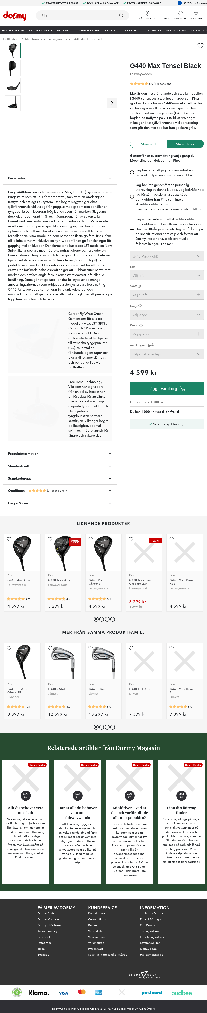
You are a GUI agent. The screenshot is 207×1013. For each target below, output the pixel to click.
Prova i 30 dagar (151, 919)
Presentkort (95, 948)
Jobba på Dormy (151, 913)
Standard (148, 136)
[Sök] (121, 15)
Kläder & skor (40, 30)
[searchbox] (73, 15)
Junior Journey (47, 931)
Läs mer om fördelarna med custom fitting (169, 201)
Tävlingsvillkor (149, 931)
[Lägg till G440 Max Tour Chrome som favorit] (90, 539)
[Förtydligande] (139, 278)
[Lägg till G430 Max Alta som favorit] (50, 539)
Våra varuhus (96, 937)
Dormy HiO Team (49, 925)
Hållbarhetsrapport (152, 954)
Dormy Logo (148, 948)
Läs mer (167, 236)
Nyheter (154, 30)
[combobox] (82, 15)
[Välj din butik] (147, 14)
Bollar (63, 30)
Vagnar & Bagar (87, 30)
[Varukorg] (196, 15)
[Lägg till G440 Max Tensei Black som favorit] (200, 46)
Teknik (110, 30)
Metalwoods (33, 39)
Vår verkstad (96, 931)
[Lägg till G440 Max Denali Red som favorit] (171, 539)
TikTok (42, 948)
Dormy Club (46, 913)
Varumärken (176, 30)
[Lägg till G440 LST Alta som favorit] (131, 648)
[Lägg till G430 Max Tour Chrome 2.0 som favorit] (131, 539)
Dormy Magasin (48, 919)
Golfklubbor (13, 30)
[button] (165, 14)
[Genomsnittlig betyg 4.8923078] (56, 599)
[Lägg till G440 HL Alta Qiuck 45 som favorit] (9, 648)
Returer (93, 925)
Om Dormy (147, 925)
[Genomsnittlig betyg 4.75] (16, 707)
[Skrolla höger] (112, 103)
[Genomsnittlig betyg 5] (37, 491)
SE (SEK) (192, 3)
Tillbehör (128, 30)
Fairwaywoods (57, 39)
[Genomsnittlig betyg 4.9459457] (16, 599)
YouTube (43, 954)
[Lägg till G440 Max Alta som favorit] (9, 539)
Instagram (44, 943)
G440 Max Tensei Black (87, 39)
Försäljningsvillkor (152, 937)
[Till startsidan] (14, 16)
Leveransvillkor (150, 943)
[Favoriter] (180, 15)
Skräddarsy (185, 136)
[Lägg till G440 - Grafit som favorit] (90, 648)
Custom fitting (97, 919)
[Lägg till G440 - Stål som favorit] (50, 648)
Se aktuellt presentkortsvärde (107, 954)
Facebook (44, 937)
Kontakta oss (96, 913)
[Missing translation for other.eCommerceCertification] (17, 992)
